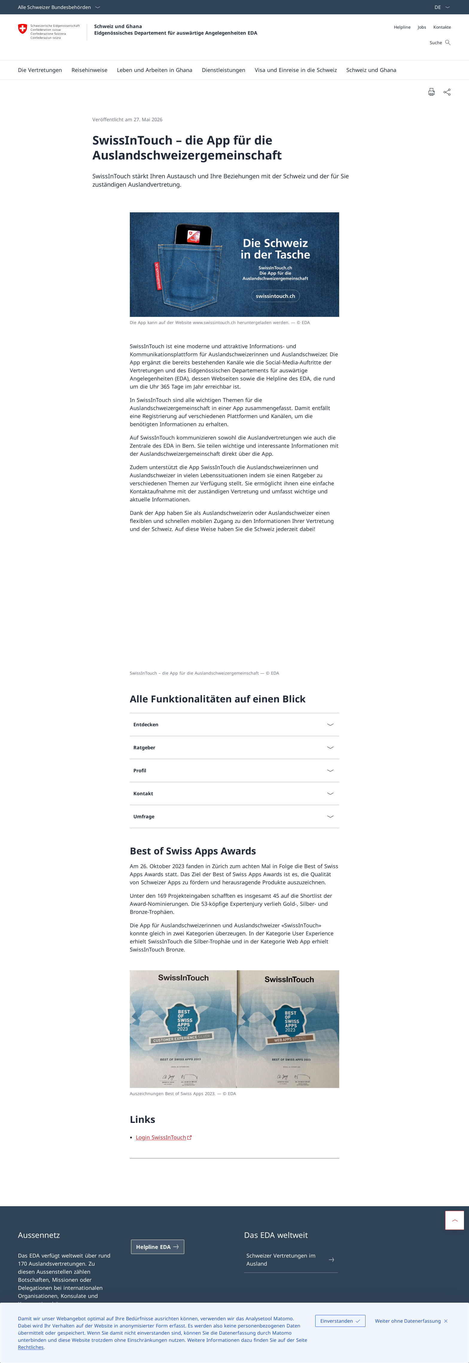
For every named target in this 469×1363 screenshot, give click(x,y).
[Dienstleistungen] (223, 69)
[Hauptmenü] (229, 69)
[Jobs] (422, 27)
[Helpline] (402, 27)
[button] (40, 69)
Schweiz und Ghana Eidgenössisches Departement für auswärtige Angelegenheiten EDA (175, 29)
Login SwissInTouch (161, 1137)
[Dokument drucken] (431, 92)
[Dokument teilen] (447, 92)
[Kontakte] (442, 27)
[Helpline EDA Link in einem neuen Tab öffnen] (157, 1247)
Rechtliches (31, 1347)
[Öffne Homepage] (137, 37)
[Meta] (422, 27)
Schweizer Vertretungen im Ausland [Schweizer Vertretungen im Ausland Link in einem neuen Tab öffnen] (290, 1259)
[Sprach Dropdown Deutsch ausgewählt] (440, 7)
